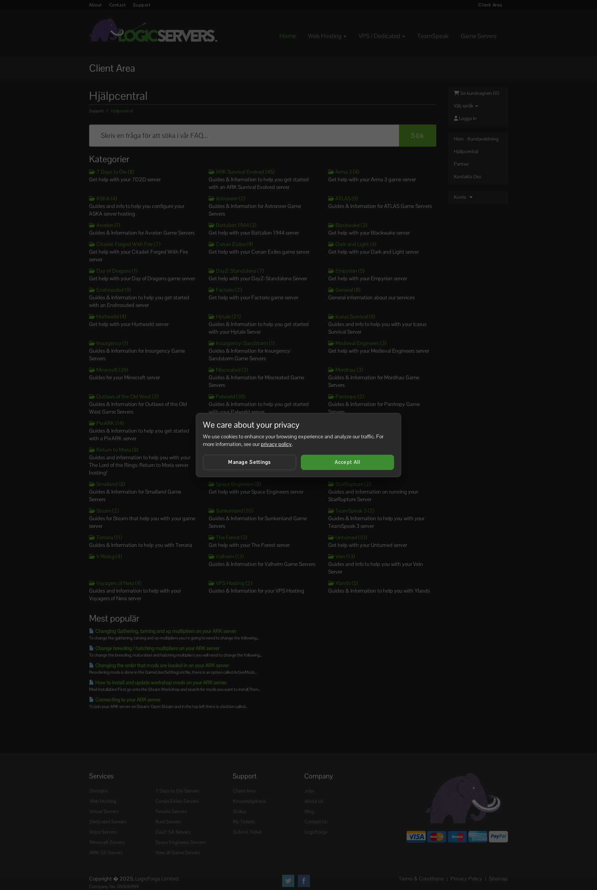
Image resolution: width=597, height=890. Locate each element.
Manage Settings (249, 462)
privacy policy (276, 444)
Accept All (348, 462)
